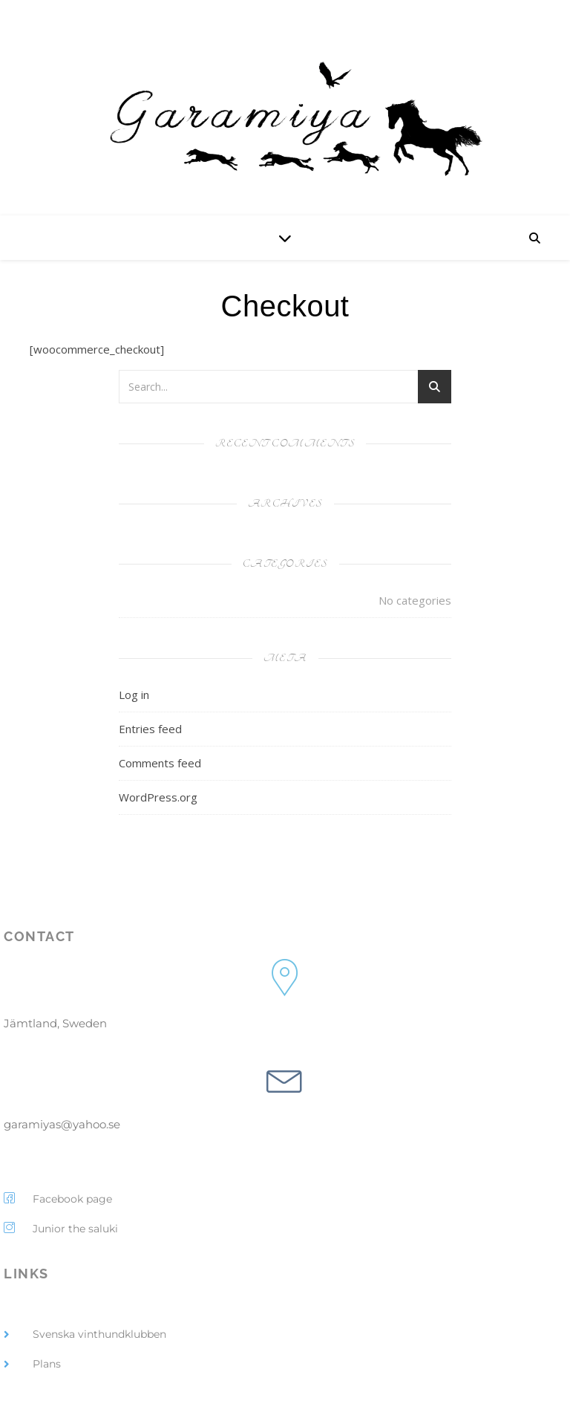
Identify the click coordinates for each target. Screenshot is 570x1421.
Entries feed (150, 728)
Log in (134, 694)
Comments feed (160, 762)
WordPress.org (158, 797)
